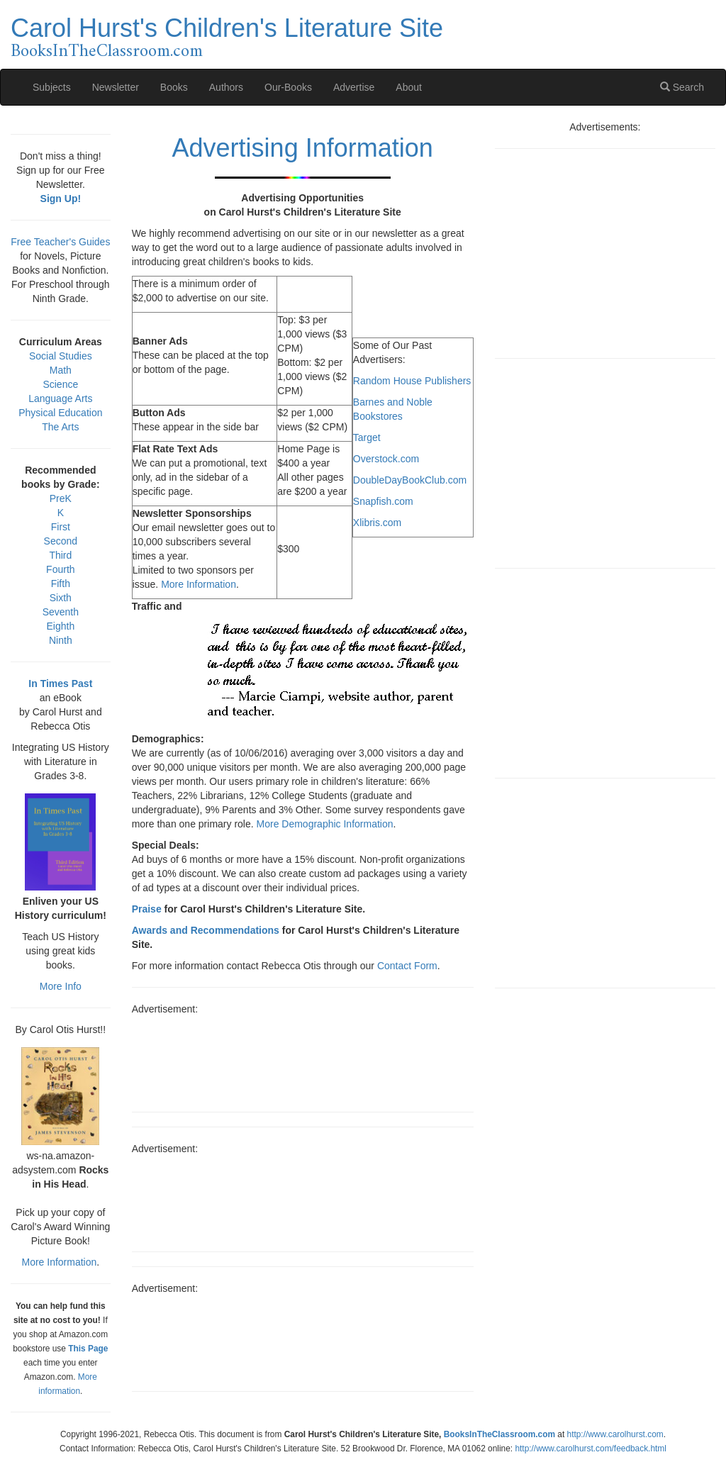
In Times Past (60, 683)
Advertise (353, 87)
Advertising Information (302, 147)
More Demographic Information (325, 824)
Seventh (61, 612)
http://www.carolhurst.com (615, 1434)
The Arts (60, 427)
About (409, 87)
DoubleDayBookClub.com (410, 480)
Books (174, 87)
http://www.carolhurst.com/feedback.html (590, 1448)
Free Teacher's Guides (60, 241)
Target (367, 437)
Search (682, 87)
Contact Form (407, 965)
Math (61, 370)
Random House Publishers (412, 380)
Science (60, 384)
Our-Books (288, 87)
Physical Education (60, 412)
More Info (61, 986)
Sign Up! (61, 198)
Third (60, 555)
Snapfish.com (383, 501)
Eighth (60, 626)
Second (60, 541)
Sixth (61, 597)
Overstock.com (386, 458)
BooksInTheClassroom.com (107, 51)
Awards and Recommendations (205, 930)
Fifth (60, 583)
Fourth (60, 569)
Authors (226, 87)
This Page (88, 1349)
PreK (61, 498)
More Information (198, 584)
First (60, 526)
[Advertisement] (303, 1058)
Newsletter (115, 87)
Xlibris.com (377, 522)
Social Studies (60, 356)
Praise (147, 909)
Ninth (60, 640)
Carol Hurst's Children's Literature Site (227, 28)
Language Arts (60, 398)
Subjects (52, 87)
